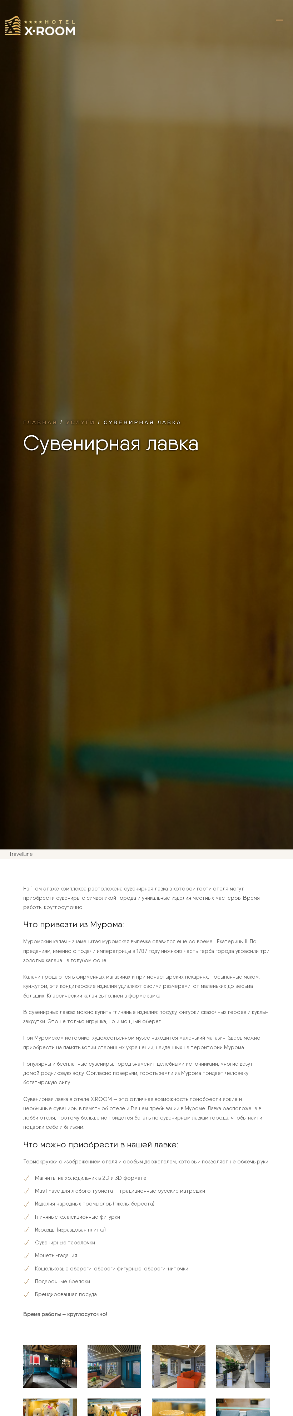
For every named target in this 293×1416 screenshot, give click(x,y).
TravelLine (21, 854)
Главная (40, 422)
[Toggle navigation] (279, 20)
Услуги (80, 422)
